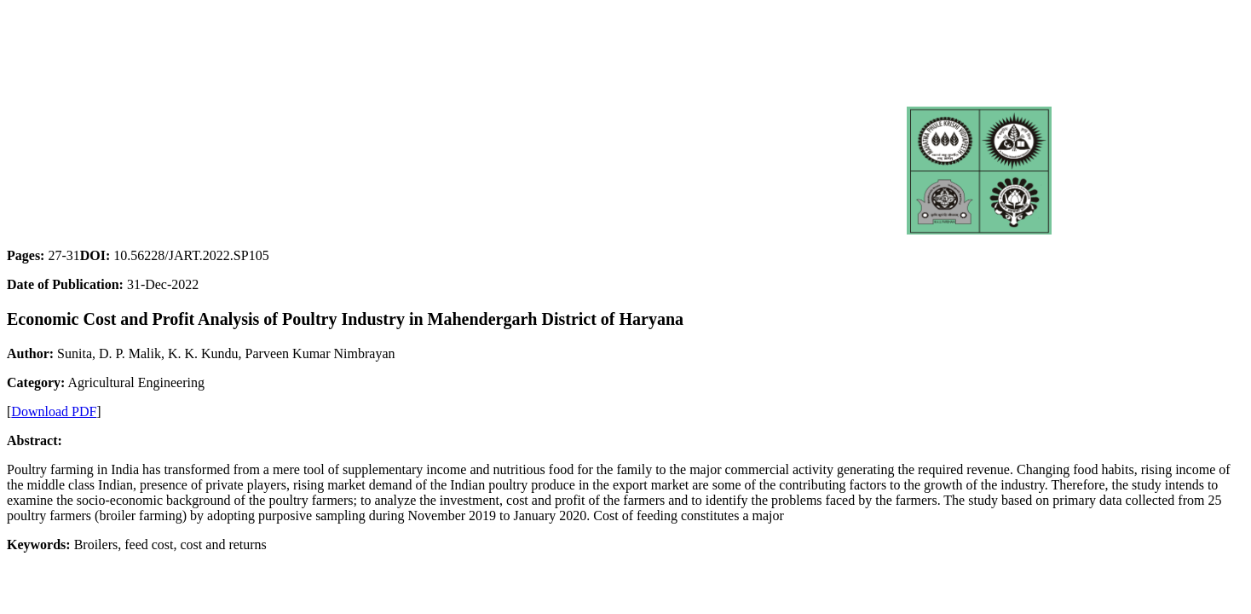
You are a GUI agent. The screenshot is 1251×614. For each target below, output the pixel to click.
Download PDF (53, 411)
